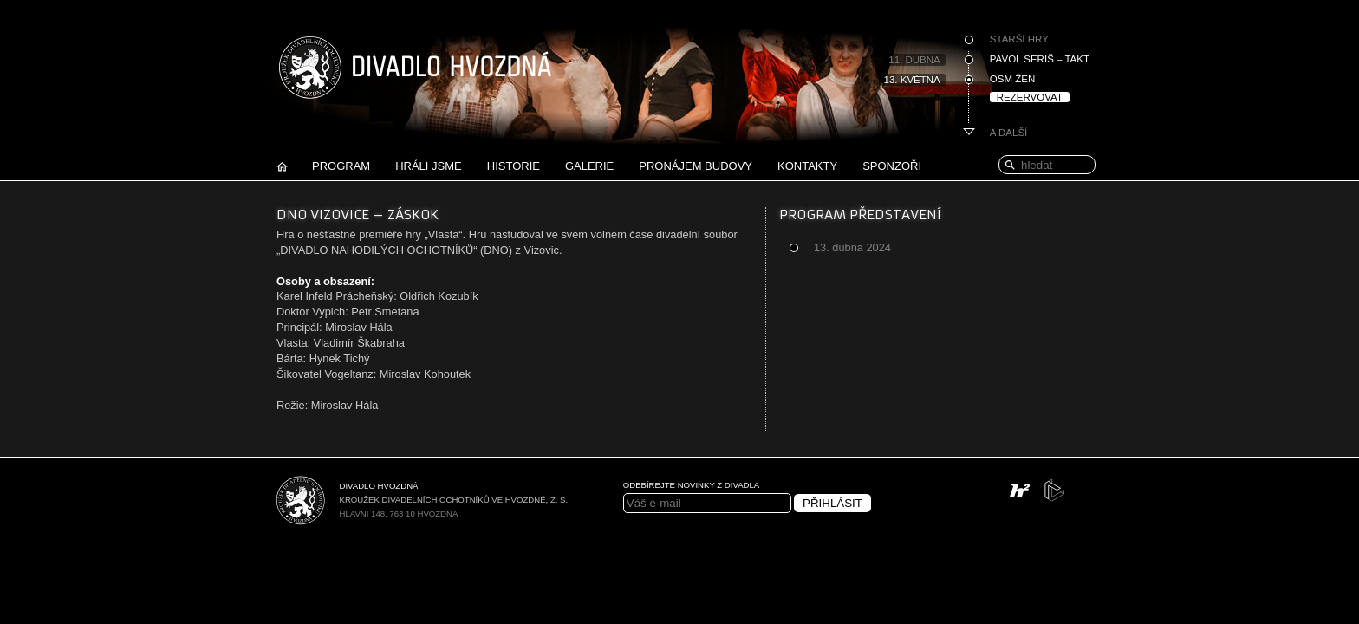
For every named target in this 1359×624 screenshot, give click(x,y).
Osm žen (1012, 79)
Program (341, 165)
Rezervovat (1030, 97)
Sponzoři (891, 165)
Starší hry (1019, 39)
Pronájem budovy (695, 165)
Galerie (589, 165)
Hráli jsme (428, 165)
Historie (513, 165)
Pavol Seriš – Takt (1039, 59)
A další (1009, 132)
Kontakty (807, 165)
